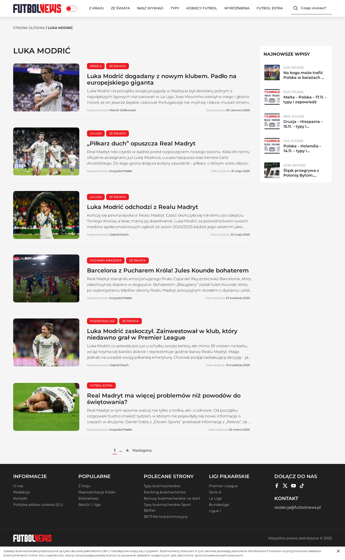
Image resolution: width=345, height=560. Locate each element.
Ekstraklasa (88, 498)
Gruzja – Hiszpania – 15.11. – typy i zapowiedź (303, 126)
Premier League (223, 486)
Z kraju (96, 8)
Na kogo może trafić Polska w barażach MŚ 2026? (305, 77)
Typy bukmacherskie (162, 486)
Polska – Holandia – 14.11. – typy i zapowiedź (302, 151)
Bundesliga (219, 504)
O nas (18, 486)
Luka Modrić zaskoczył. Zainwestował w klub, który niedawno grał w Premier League (162, 334)
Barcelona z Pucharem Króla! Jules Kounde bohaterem (168, 270)
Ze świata (120, 8)
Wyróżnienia (236, 8)
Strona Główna (29, 28)
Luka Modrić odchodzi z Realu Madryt (142, 206)
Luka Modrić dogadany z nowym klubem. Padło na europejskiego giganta (161, 79)
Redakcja (21, 492)
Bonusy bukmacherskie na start (172, 498)
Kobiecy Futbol (201, 8)
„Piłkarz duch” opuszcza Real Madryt (141, 143)
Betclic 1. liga (89, 504)
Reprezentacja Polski (96, 492)
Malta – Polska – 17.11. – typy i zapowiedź (305, 99)
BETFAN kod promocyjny (166, 516)
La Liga (215, 498)
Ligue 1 (215, 511)
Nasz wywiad (150, 8)
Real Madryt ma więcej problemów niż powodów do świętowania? (164, 398)
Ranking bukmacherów (165, 492)
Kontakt (20, 498)
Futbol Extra (270, 8)
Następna (142, 450)
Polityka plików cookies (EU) (38, 504)
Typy (175, 8)
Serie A (215, 492)
